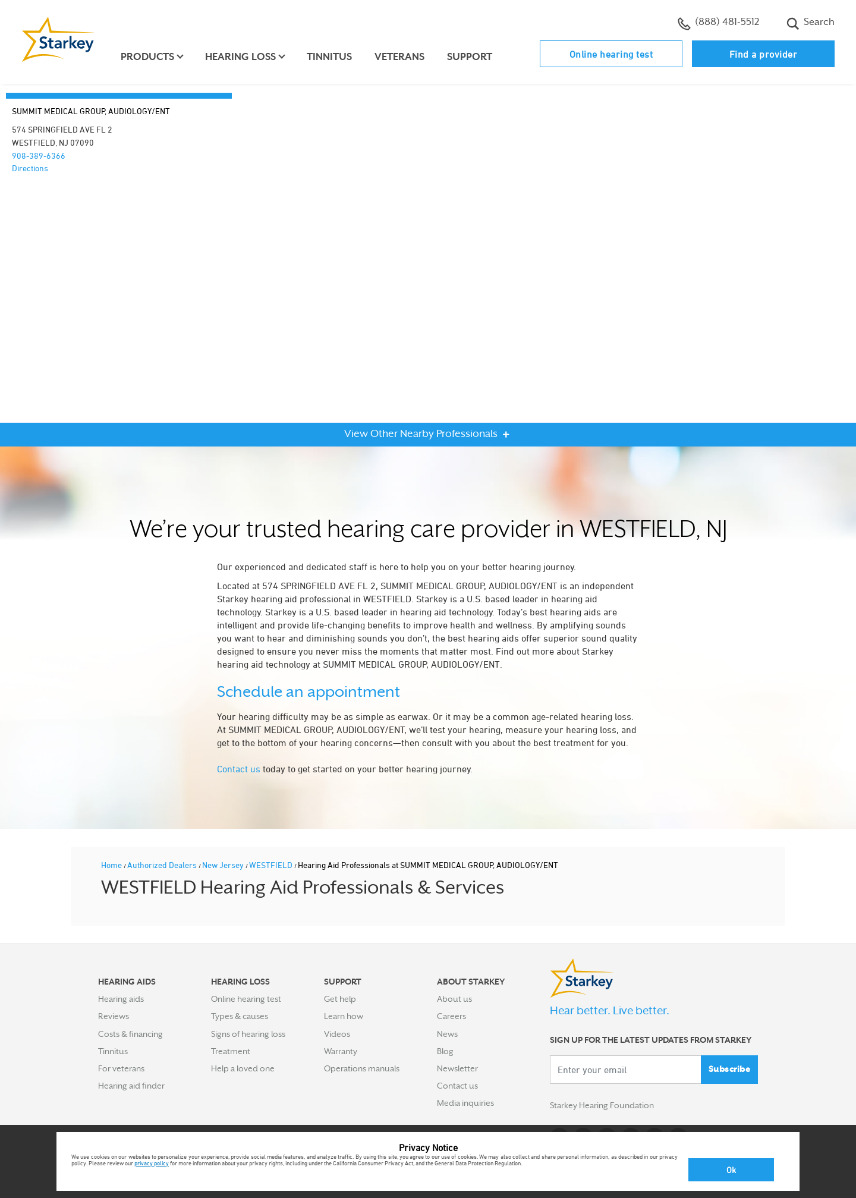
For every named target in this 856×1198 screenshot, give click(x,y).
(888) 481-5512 (718, 23)
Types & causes (239, 1016)
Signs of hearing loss (248, 1034)
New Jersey (224, 865)
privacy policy (151, 1162)
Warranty (340, 1051)
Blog (445, 1051)
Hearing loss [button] (240, 56)
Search (810, 23)
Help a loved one (243, 1068)
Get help (340, 999)
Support (469, 56)
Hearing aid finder (131, 1085)
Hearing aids (121, 999)
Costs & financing (130, 1034)
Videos (337, 1034)
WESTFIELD (271, 865)
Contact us (238, 768)
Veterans (399, 56)
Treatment (230, 1051)
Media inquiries (465, 1103)
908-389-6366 (38, 155)
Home (112, 865)
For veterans (121, 1068)
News (447, 1034)
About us (454, 999)
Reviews (113, 1016)
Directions (30, 168)
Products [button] (147, 56)
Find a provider (763, 54)
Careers (451, 1016)
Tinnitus (329, 56)
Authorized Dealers (163, 865)
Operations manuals (361, 1068)
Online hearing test (611, 54)
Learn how (343, 1016)
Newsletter (457, 1068)
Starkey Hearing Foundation (602, 1105)
